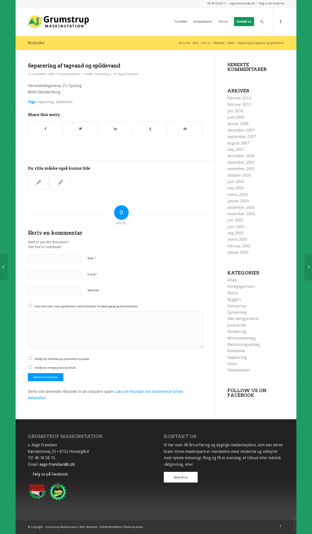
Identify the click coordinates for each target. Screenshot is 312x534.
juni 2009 (235, 117)
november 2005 (241, 168)
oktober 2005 (239, 175)
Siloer (232, 363)
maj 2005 (235, 188)
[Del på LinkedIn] (115, 129)
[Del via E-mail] (185, 129)
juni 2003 (235, 226)
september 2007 (241, 136)
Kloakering (236, 331)
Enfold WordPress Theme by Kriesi (121, 527)
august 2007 (238, 143)
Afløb (89, 74)
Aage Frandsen (127, 74)
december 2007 (241, 130)
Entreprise (236, 306)
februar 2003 (239, 246)
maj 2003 (235, 233)
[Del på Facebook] (45, 129)
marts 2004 (237, 194)
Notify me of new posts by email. (55, 367)
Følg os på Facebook (271, 3)
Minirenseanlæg (241, 338)
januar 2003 (238, 252)
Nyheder (36, 42)
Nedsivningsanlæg (243, 344)
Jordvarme (236, 325)
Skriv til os (181, 477)
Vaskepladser (239, 370)
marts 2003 (237, 239)
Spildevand (64, 102)
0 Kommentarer (69, 74)
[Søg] (262, 22)
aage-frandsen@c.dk (242, 3)
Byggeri (234, 299)
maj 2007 (235, 149)
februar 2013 (239, 104)
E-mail (93, 274)
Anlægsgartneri (241, 286)
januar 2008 (238, 123)
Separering (102, 74)
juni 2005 (235, 181)
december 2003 (241, 207)
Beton (232, 293)
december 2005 (241, 162)
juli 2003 (235, 220)
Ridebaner (236, 351)
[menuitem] (181, 22)
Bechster (92, 527)
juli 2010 (235, 111)
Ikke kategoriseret (243, 318)
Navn (92, 258)
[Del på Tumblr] (150, 129)
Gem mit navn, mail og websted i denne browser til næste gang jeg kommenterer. (86, 306)
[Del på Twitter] (80, 129)
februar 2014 (239, 98)
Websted (93, 290)
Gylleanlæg (237, 312)
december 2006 (241, 156)
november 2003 (241, 214)
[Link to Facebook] (280, 21)
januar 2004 (238, 201)
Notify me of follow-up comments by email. (62, 359)
